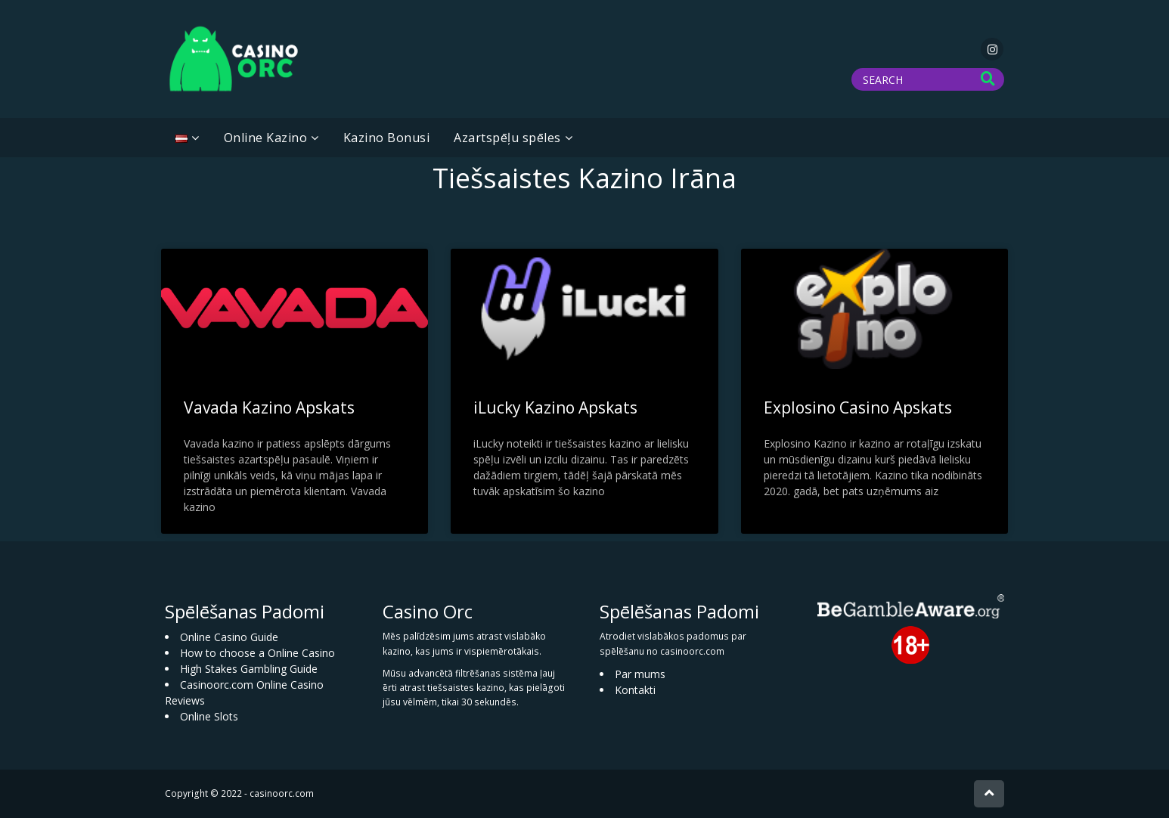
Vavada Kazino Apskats (269, 407)
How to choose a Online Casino (257, 653)
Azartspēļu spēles (507, 137)
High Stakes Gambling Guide (249, 669)
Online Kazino (266, 137)
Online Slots (209, 716)
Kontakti (635, 690)
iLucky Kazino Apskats (555, 407)
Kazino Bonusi (386, 137)
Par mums (640, 674)
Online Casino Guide (229, 637)
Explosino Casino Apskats (858, 407)
